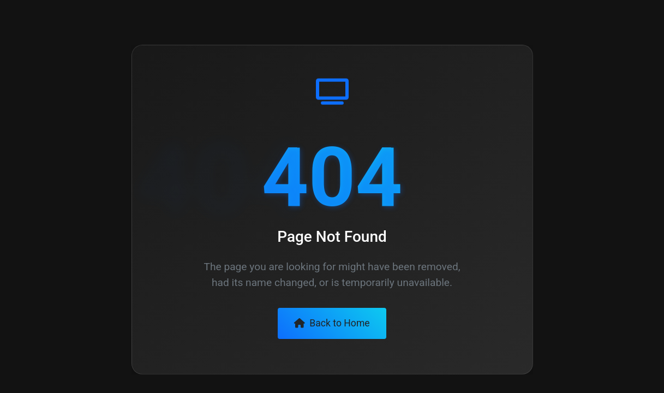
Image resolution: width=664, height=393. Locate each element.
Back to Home (331, 323)
